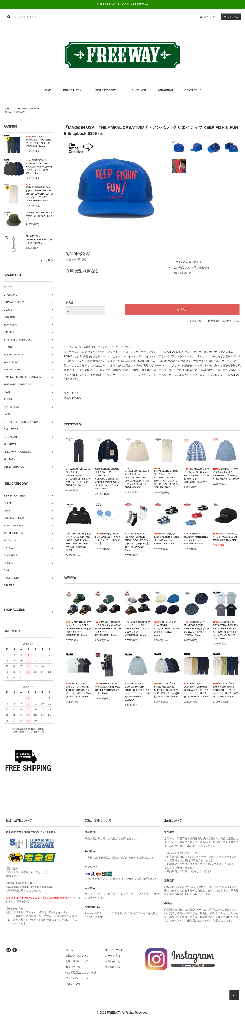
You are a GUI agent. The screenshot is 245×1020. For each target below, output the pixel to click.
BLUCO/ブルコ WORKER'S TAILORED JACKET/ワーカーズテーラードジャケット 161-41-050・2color (39, 167)
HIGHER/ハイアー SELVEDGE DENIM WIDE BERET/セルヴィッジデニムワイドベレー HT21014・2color (196, 628)
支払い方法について (76, 955)
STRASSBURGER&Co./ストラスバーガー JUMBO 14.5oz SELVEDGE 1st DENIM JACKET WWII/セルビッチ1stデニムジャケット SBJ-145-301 (107, 479)
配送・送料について (76, 961)
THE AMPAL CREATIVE (27, 108)
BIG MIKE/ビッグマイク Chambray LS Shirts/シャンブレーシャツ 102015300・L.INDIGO (226, 474)
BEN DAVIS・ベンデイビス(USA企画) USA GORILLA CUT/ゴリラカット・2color (107, 688)
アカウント (210, 16)
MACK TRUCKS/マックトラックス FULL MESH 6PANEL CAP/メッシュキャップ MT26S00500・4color (137, 628)
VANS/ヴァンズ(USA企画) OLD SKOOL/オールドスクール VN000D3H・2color (166, 538)
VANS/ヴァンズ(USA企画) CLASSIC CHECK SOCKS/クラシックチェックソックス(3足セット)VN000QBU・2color (137, 541)
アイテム (230, 16)
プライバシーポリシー (78, 978)
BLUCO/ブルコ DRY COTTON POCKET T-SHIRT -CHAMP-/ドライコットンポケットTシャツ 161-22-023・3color (78, 690)
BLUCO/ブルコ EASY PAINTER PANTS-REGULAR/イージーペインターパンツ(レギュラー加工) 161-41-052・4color (196, 690)
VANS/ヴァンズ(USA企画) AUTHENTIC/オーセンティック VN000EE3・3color (196, 538)
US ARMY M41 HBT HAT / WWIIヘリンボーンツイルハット (39, 215)
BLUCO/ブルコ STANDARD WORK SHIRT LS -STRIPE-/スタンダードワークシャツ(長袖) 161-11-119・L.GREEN (137, 691)
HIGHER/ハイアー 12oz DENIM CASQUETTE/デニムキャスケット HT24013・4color (166, 628)
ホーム (8, 108)
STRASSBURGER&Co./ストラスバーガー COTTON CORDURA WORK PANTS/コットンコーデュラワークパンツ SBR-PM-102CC (39, 193)
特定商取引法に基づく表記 (223, 320)
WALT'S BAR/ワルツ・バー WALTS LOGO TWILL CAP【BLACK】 (225, 537)
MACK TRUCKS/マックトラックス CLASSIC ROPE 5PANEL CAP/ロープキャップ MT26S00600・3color (108, 628)
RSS (68, 983)
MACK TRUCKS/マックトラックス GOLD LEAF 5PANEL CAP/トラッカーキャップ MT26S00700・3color (78, 628)
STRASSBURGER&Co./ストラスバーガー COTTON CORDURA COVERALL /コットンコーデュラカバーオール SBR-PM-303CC (137, 478)
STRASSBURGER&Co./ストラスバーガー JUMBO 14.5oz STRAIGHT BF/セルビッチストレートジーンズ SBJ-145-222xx (78, 477)
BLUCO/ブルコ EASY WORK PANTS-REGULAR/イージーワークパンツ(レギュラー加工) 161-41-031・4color (226, 690)
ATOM (76, 983)
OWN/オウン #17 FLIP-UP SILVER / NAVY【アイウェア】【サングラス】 (107, 538)
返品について (197, 320)
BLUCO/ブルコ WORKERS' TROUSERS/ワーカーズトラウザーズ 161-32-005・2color (38, 141)
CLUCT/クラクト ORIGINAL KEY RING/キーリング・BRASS (39, 239)
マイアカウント (114, 949)
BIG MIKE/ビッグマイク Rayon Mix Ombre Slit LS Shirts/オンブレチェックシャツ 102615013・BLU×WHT (196, 475)
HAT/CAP (20, 112)
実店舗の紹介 (112, 966)
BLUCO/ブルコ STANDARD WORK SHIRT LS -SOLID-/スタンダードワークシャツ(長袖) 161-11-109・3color (166, 690)
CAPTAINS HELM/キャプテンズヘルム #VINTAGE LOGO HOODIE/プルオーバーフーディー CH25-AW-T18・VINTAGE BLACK (78, 541)
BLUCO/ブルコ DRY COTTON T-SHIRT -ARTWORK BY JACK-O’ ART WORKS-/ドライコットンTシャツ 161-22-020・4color (225, 630)
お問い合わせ (112, 961)
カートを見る (112, 955)
